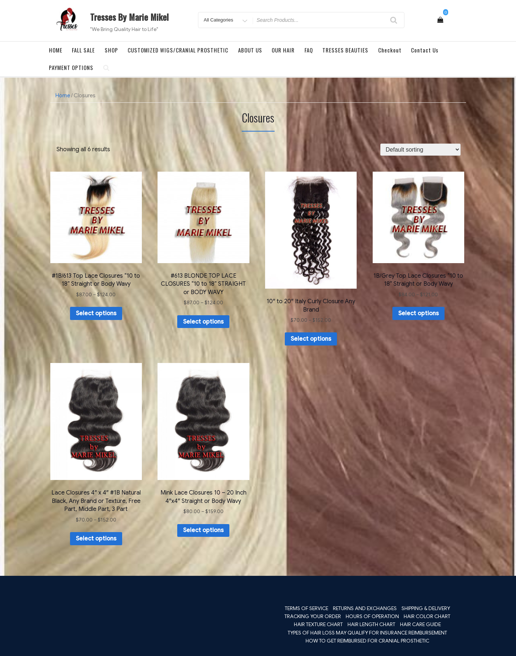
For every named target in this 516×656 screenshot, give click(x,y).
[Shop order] (420, 150)
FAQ (308, 50)
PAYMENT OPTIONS (71, 67)
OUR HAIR (283, 50)
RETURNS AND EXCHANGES (365, 608)
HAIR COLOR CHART (427, 616)
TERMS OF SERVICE (306, 608)
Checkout (389, 50)
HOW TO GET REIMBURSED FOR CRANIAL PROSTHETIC (367, 640)
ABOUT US (250, 50)
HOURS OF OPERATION (372, 616)
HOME (55, 50)
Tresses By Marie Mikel (129, 16)
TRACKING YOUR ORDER (312, 616)
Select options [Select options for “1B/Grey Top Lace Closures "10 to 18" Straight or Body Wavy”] (418, 313)
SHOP (111, 50)
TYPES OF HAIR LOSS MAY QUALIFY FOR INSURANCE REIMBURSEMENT (367, 632)
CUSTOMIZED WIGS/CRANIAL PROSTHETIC (178, 50)
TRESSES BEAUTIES (345, 50)
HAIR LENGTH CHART (371, 624)
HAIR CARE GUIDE (420, 624)
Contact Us (424, 50)
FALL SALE (83, 50)
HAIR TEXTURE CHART (318, 624)
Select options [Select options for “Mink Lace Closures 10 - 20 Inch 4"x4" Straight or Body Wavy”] (203, 530)
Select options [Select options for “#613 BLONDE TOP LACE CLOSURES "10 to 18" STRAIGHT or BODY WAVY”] (203, 321)
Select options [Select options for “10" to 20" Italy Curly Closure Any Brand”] (311, 339)
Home (62, 95)
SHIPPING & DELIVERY (425, 608)
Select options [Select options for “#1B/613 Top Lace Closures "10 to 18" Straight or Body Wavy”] (96, 313)
